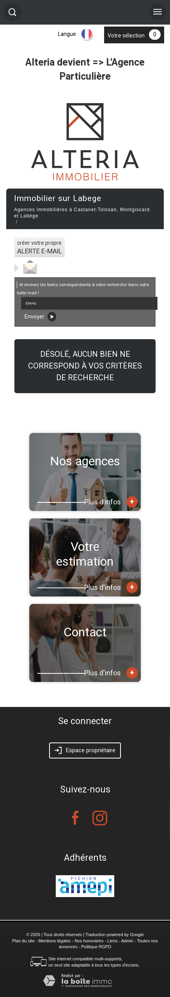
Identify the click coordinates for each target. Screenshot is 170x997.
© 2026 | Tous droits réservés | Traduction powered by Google (85, 934)
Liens (112, 940)
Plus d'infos (111, 501)
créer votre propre (39, 247)
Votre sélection (126, 36)
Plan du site (23, 940)
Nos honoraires (89, 940)
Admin (127, 940)
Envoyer (40, 316)
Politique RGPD (96, 946)
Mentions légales (55, 940)
